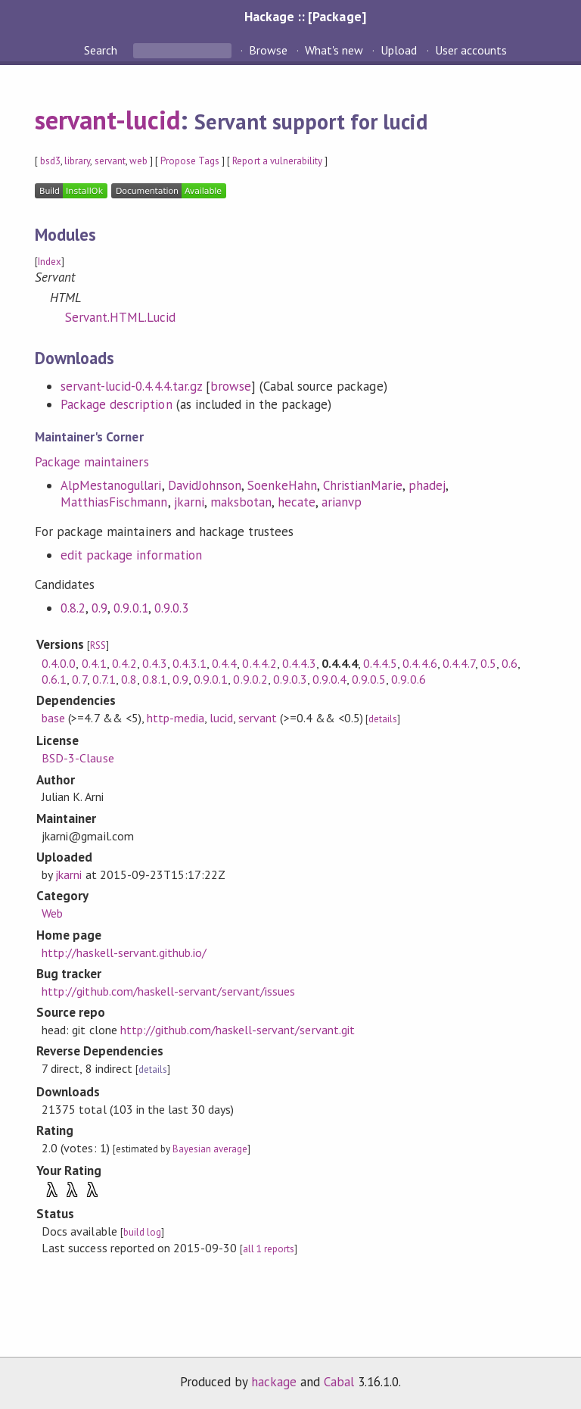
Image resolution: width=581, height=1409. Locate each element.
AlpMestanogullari (111, 485)
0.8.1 (154, 679)
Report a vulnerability (277, 160)
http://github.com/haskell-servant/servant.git (237, 1029)
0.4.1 (94, 663)
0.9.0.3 (171, 608)
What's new (334, 50)
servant (110, 160)
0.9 (99, 608)
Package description (116, 404)
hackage (274, 1381)
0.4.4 (224, 663)
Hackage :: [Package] (304, 16)
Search (102, 50)
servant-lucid (107, 119)
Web (52, 913)
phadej (427, 485)
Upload (399, 50)
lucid (221, 717)
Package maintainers (91, 462)
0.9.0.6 (408, 679)
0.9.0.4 (329, 679)
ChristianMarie (362, 485)
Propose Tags (189, 160)
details (382, 718)
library (77, 160)
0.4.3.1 (189, 663)
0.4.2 (124, 663)
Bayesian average (209, 1148)
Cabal (339, 1381)
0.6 (509, 663)
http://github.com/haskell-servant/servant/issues (168, 991)
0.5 (488, 663)
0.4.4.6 (419, 663)
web (138, 160)
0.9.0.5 (369, 679)
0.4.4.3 (299, 663)
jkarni (189, 502)
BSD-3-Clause (77, 757)
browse (230, 386)
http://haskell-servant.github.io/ (124, 952)
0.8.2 (73, 608)
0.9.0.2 (250, 679)
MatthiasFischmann (114, 502)
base (53, 717)
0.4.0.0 (59, 663)
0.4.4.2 (259, 663)
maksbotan (241, 502)
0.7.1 (104, 679)
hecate (296, 502)
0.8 (129, 679)
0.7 (79, 679)
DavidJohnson (204, 485)
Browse (268, 50)
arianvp (342, 502)
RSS (98, 645)
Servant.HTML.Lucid (120, 317)
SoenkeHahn (282, 485)
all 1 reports (268, 1248)
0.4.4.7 (459, 663)
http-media (175, 717)
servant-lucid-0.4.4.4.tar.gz (131, 386)
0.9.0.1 (130, 608)
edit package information (131, 555)
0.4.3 (154, 663)
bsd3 (50, 160)
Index (49, 261)
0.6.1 (54, 679)
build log (142, 1232)
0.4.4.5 (380, 663)
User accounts (471, 50)
